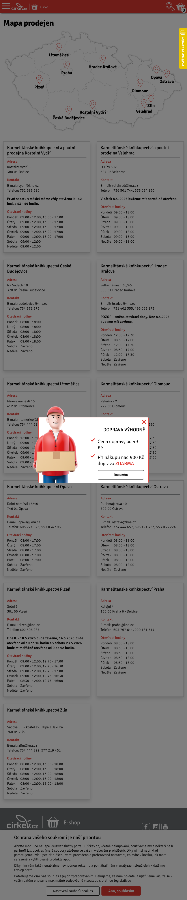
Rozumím (121, 475)
